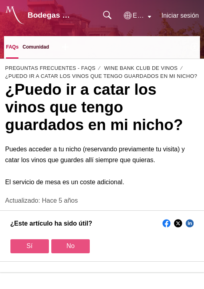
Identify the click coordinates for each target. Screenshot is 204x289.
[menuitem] (195, 47)
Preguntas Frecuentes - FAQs (50, 68)
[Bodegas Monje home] (14, 15)
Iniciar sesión (180, 15)
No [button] (71, 245)
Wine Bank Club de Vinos (141, 68)
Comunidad (35, 47)
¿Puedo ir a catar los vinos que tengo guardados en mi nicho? (101, 76)
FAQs (12, 47)
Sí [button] (29, 245)
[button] (137, 15)
